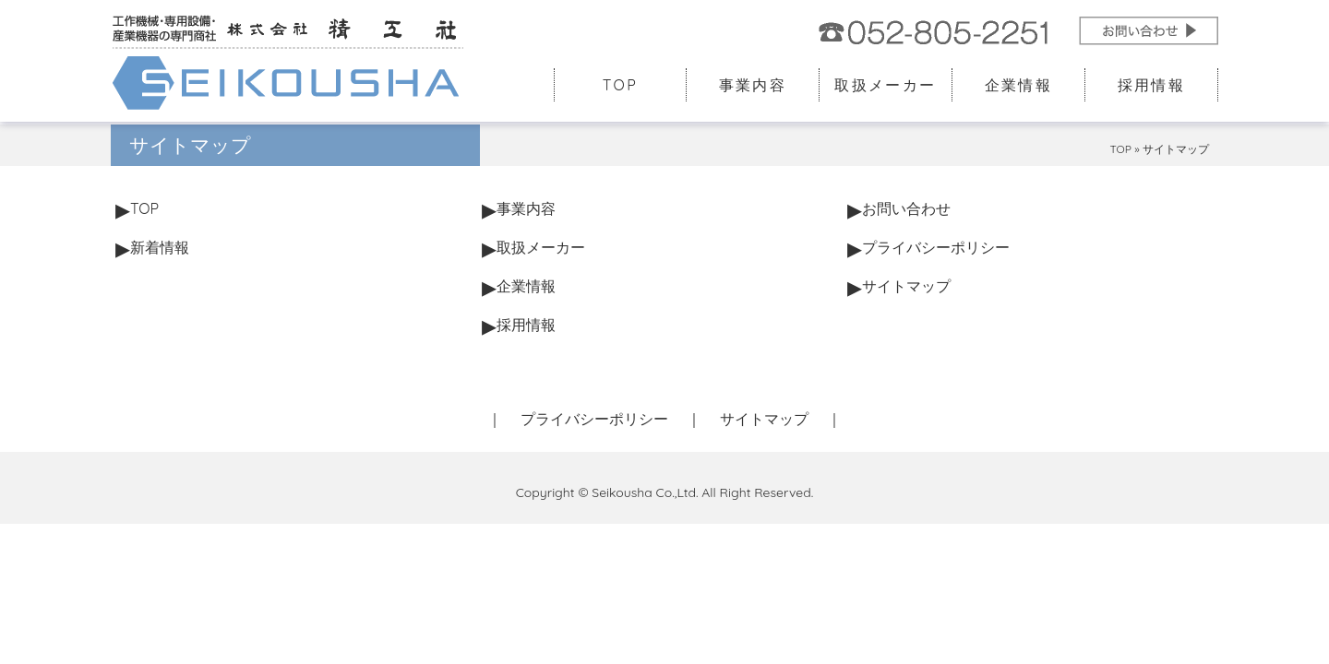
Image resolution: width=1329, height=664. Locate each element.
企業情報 (1019, 84)
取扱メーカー (885, 84)
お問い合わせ (906, 208)
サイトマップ (906, 286)
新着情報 (159, 247)
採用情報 (1152, 84)
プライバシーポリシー (936, 247)
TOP (620, 84)
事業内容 (753, 84)
